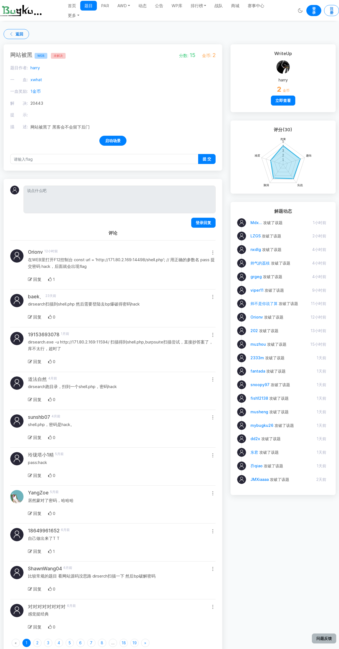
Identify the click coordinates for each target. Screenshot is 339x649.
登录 (314, 10)
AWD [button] (122, 5)
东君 (254, 452)
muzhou (258, 344)
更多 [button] (72, 15)
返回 (16, 34)
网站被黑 (28, 55)
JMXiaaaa (259, 479)
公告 (159, 5)
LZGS (255, 236)
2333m (257, 357)
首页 (72, 5)
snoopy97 (260, 384)
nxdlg (255, 249)
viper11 (256, 290)
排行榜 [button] (197, 5)
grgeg (256, 276)
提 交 (207, 159)
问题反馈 (324, 638)
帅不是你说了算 (264, 303)
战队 (218, 5)
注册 (331, 10)
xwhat (36, 79)
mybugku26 (261, 425)
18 (123, 642)
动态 (142, 5)
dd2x (255, 438)
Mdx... (256, 222)
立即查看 (283, 100)
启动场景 (113, 140)
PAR (105, 5)
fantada (257, 371)
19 (134, 642)
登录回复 (203, 222)
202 (254, 330)
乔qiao (256, 465)
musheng (259, 411)
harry (35, 67)
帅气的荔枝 (260, 263)
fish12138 (259, 398)
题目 (88, 5)
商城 (235, 5)
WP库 (177, 5)
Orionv (256, 317)
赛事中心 (256, 5)
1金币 (35, 91)
